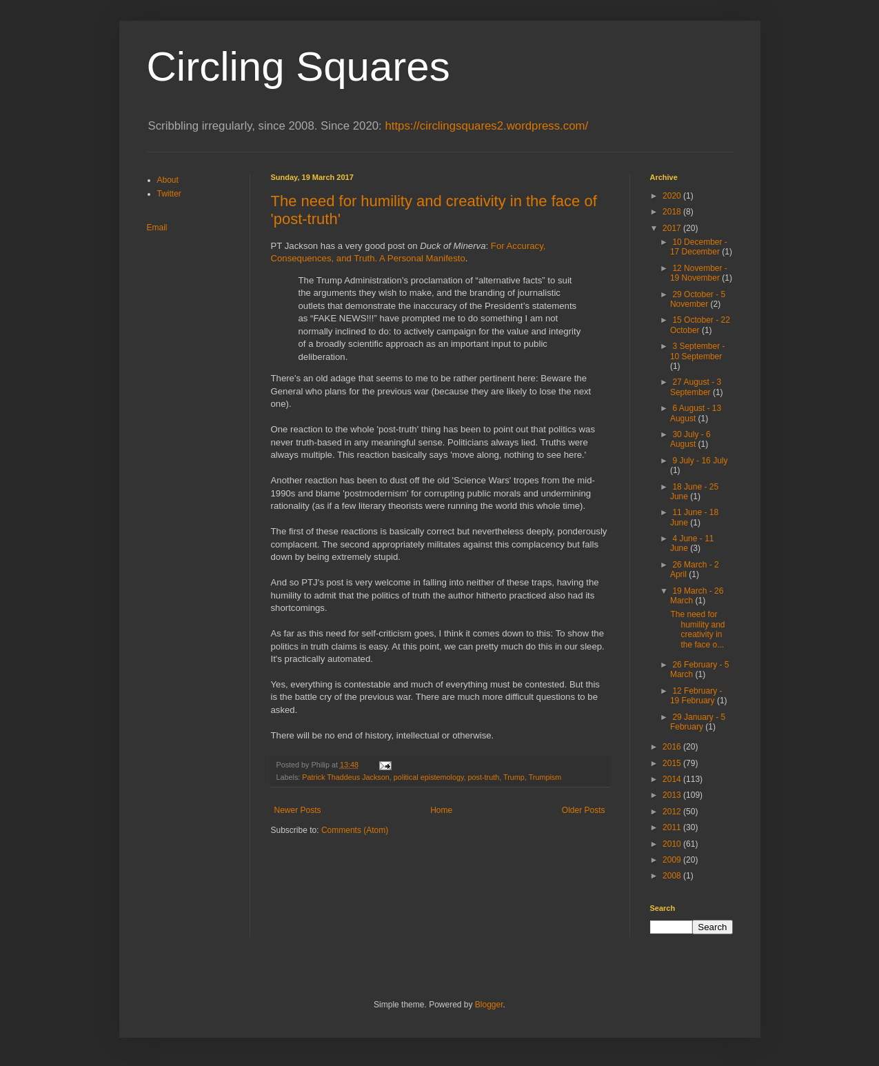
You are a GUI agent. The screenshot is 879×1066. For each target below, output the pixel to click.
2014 (673, 779)
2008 (673, 876)
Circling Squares (298, 66)
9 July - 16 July (699, 460)
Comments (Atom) (354, 830)
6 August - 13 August (695, 413)
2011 (673, 827)
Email (157, 227)
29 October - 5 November (697, 299)
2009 (673, 860)
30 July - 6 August (690, 439)
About (168, 180)
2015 (673, 763)
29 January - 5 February (697, 722)
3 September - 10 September (697, 351)
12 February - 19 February (696, 695)
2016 (673, 747)
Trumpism (545, 777)
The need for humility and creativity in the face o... (697, 629)
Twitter (169, 194)
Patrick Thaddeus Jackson (345, 777)
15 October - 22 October (700, 324)
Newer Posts (297, 810)
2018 (673, 212)
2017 (673, 228)
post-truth (484, 777)
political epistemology (429, 777)
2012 (673, 811)
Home (441, 810)
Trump (514, 777)
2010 (673, 844)
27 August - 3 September (695, 386)
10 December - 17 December (698, 247)
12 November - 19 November (698, 273)
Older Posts (583, 810)
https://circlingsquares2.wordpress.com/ (486, 125)
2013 (673, 795)
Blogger (489, 1004)
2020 (673, 196)
